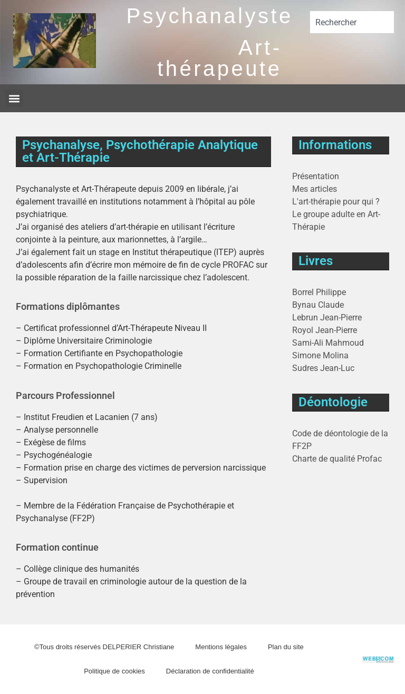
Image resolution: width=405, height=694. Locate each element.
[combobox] (352, 22)
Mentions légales (221, 647)
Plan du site (286, 647)
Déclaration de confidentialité (210, 671)
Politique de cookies (114, 671)
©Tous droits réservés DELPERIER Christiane (104, 647)
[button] (14, 98)
